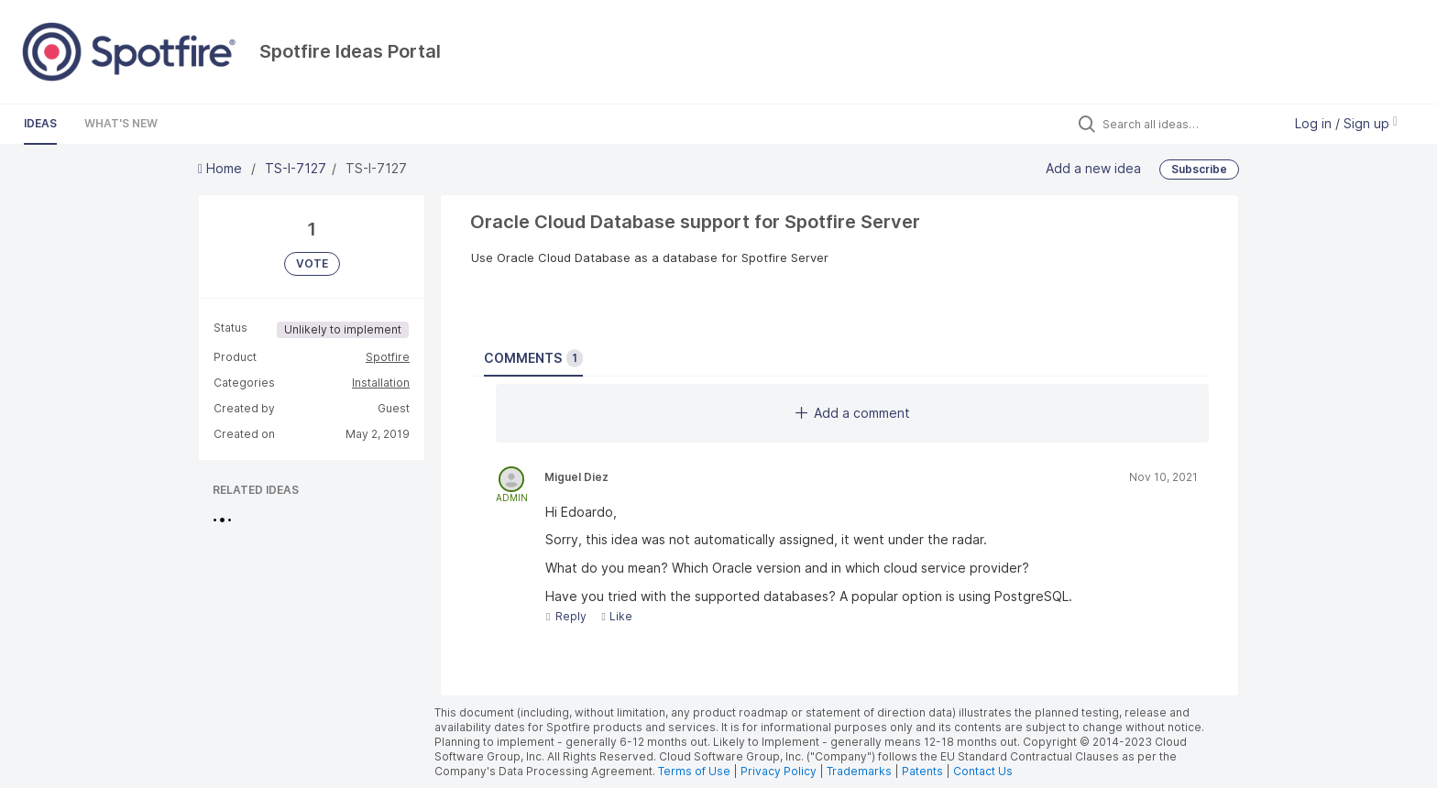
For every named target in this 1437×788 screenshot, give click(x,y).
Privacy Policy (778, 771)
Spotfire (388, 357)
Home (222, 168)
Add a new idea (1093, 167)
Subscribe (1199, 169)
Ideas (40, 123)
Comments (533, 358)
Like (616, 616)
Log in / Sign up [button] (1346, 123)
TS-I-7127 (295, 168)
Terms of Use (694, 771)
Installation (381, 382)
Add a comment (852, 413)
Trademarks (860, 771)
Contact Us (983, 771)
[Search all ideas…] (1187, 124)
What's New (121, 123)
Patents (922, 771)
